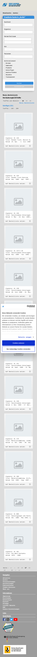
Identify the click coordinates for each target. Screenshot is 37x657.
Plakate (9, 68)
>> (19, 570)
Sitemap (6, 603)
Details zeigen (24, 337)
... (8, 570)
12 (23, 101)
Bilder (8, 63)
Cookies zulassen (18, 343)
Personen (7, 53)
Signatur (7, 29)
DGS (4, 607)
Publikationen (8, 585)
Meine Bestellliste (10, 95)
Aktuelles (6, 578)
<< (11, 568)
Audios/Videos (11, 72)
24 (26, 101)
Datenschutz (7, 600)
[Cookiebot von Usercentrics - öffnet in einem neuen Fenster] (27, 306)
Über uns (6, 589)
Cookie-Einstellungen (11, 609)
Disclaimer (7, 598)
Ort (5, 46)
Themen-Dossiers (9, 587)
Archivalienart (10, 61)
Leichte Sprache (9, 605)
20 (12, 570)
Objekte (9, 74)
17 (26, 568)
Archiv (15, 13)
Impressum (6, 596)
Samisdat (9, 65)
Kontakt (6, 601)
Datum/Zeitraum (10, 36)
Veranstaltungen (9, 581)
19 (4, 570)
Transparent (10, 77)
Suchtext (7, 22)
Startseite (7, 13)
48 (30, 101)
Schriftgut (10, 70)
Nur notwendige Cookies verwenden (18, 349)
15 (18, 568)
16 (22, 568)
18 (29, 568)
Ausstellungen (8, 583)
